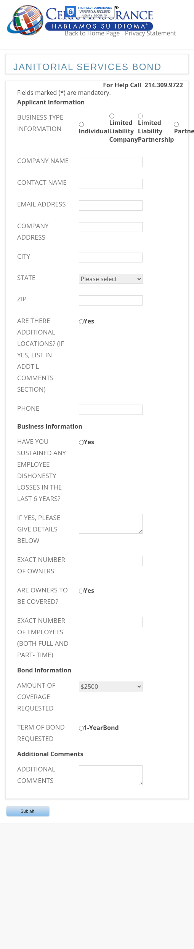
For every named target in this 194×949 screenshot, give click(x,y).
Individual (94, 131)
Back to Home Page (92, 33)
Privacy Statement (150, 33)
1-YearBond (101, 727)
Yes (89, 321)
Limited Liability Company (123, 131)
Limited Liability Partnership (156, 131)
